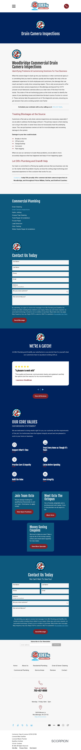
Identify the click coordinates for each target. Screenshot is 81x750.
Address (15, 285)
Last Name (16, 267)
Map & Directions (40, 717)
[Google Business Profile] (31, 725)
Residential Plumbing (40, 666)
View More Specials (39, 546)
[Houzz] (22, 725)
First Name (16, 261)
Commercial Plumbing (21, 670)
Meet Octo (50, 515)
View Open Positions (24, 512)
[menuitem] (40, 207)
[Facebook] (13, 725)
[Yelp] (27, 725)
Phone (15, 273)
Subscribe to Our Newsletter (40, 641)
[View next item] (43, 389)
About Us (25, 666)
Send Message (19, 320)
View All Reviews (40, 396)
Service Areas (39, 670)
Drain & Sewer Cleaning (60, 666)
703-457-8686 (40, 690)
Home (15, 666)
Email (14, 279)
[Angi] (18, 725)
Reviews (53, 670)
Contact (64, 670)
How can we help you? (19, 296)
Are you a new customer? (20, 291)
